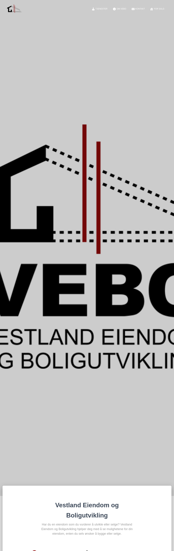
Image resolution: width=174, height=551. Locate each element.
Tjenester (100, 9)
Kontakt (138, 9)
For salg (157, 9)
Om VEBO (119, 9)
